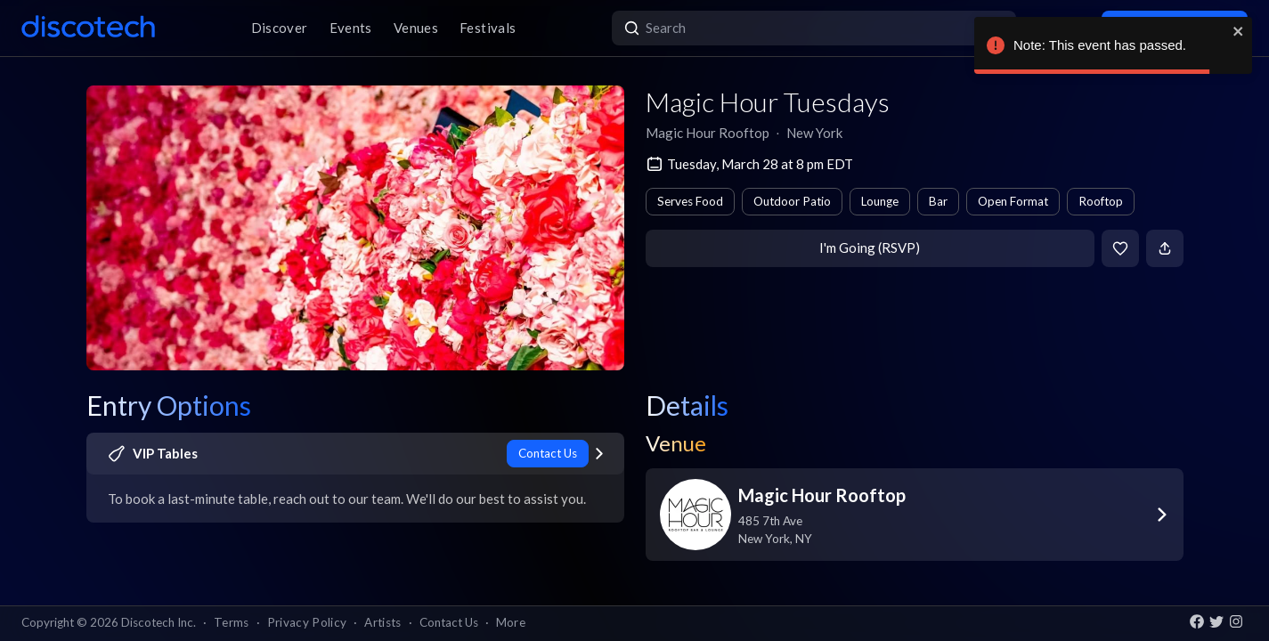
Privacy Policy (307, 622)
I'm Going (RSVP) (869, 247)
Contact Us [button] (448, 622)
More (510, 622)
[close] (1238, 31)
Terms (231, 622)
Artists (382, 622)
